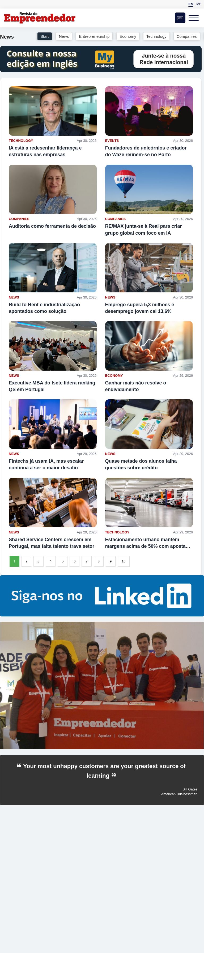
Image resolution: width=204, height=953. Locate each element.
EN (190, 4)
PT (198, 4)
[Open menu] (195, 18)
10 (123, 561)
